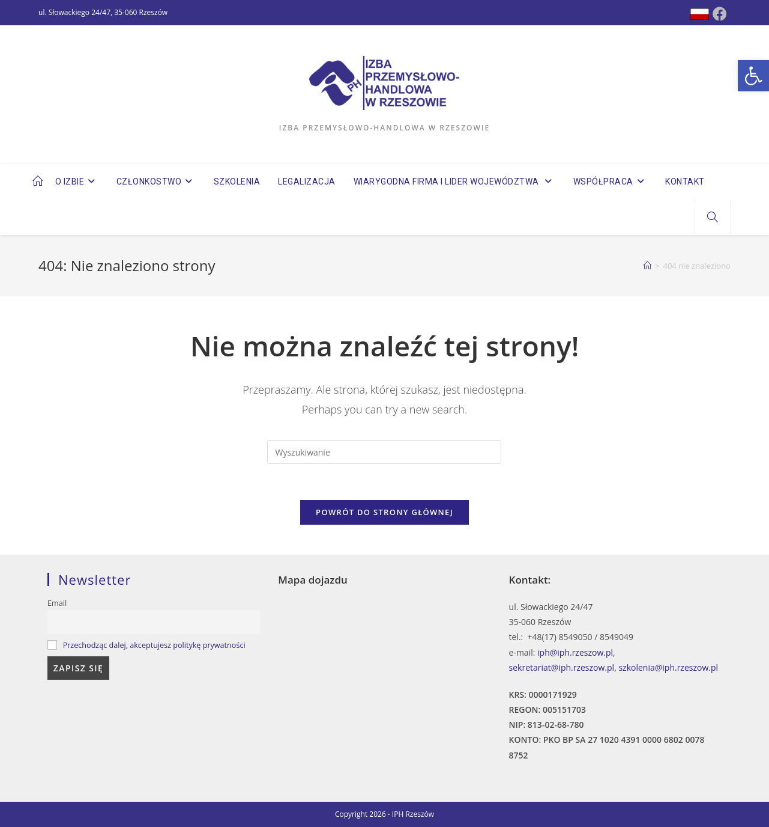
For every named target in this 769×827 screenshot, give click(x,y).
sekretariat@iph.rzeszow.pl (562, 667)
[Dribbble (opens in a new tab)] (699, 14)
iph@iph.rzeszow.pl (575, 652)
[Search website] (712, 217)
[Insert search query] (384, 452)
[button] (753, 75)
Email (57, 603)
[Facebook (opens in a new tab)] (720, 14)
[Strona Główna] (647, 265)
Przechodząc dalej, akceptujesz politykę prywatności (154, 645)
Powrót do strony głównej (384, 512)
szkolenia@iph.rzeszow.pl (668, 667)
